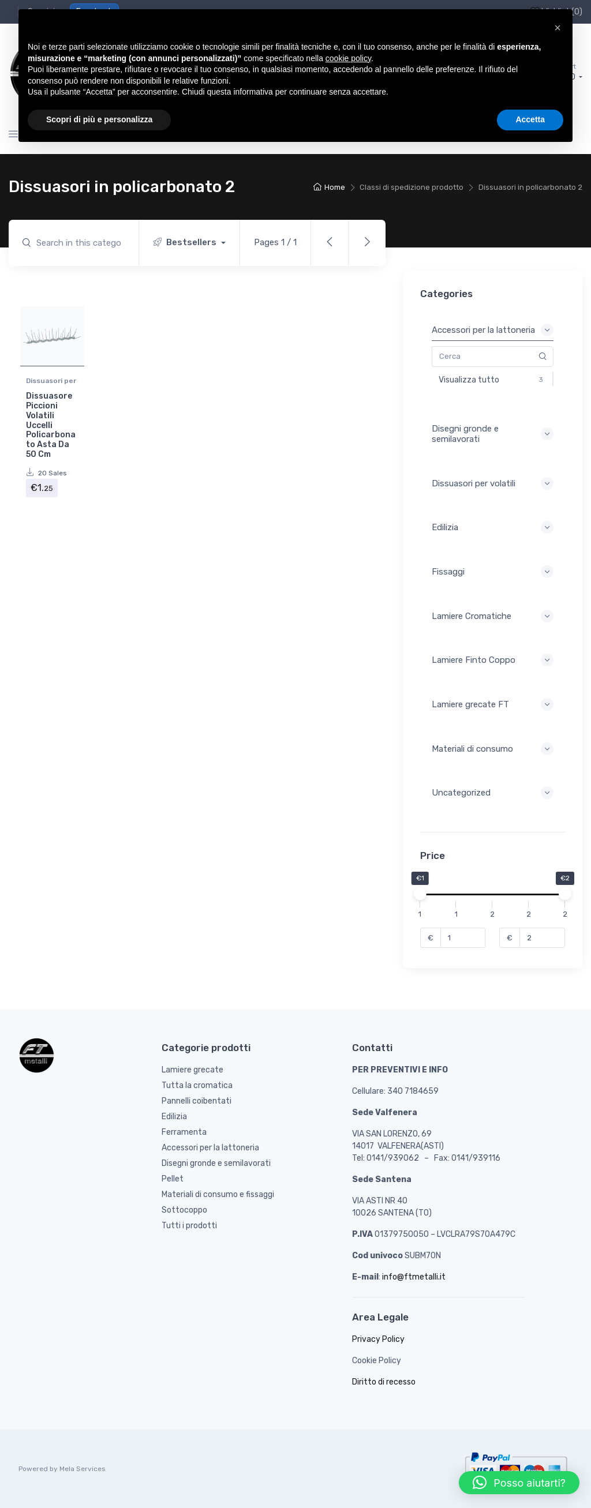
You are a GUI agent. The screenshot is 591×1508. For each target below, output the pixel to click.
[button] (519, 1482)
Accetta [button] (530, 119)
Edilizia (174, 1116)
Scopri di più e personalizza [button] (99, 119)
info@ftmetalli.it (414, 1277)
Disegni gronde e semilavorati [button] (492, 433)
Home (334, 187)
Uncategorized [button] (492, 792)
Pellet (173, 1179)
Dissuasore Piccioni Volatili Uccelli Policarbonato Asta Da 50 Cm (51, 425)
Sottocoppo (184, 1210)
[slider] (420, 893)
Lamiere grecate (192, 1070)
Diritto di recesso (384, 1382)
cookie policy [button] (348, 58)
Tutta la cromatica (197, 1085)
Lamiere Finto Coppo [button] (492, 660)
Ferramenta (184, 1132)
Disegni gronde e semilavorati (216, 1163)
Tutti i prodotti (189, 1226)
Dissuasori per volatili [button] (492, 483)
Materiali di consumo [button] (492, 748)
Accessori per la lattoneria (210, 1148)
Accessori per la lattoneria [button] (492, 330)
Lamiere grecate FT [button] (492, 704)
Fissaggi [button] (492, 571)
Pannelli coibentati (196, 1101)
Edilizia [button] (492, 527)
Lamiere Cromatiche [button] (492, 616)
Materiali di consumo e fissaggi (218, 1194)
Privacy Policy (378, 1339)
